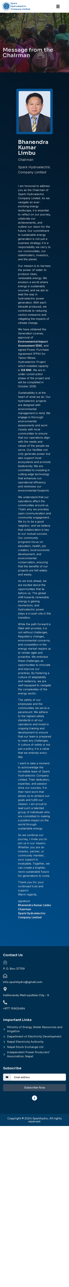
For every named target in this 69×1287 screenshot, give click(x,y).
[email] (38, 1077)
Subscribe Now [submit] (34, 1087)
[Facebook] (34, 1098)
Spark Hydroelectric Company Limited (20, 6)
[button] (58, 6)
